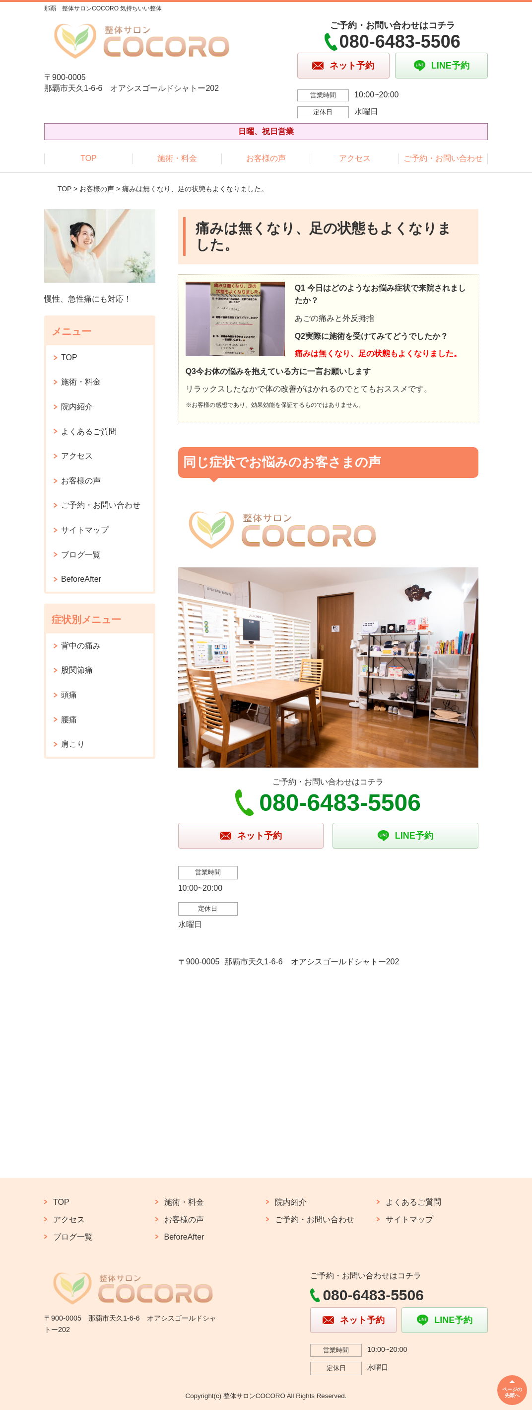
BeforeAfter (81, 579)
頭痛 (69, 695)
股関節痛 (77, 670)
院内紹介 (77, 406)
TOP (88, 158)
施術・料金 (177, 158)
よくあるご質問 (89, 431)
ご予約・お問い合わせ (443, 158)
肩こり (73, 744)
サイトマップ (85, 530)
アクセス (355, 158)
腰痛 (69, 719)
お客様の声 (266, 158)
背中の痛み (81, 645)
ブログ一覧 (81, 554)
